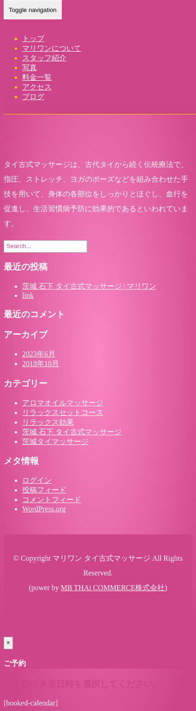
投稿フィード (44, 490)
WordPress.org (43, 509)
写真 (29, 67)
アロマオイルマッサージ (62, 403)
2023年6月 (38, 354)
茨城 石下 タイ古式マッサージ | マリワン (89, 286)
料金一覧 (37, 77)
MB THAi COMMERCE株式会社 (113, 588)
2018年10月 (40, 363)
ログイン (37, 480)
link (28, 295)
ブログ (33, 97)
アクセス (37, 87)
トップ (33, 38)
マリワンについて (51, 48)
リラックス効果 (48, 422)
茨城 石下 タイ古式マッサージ (72, 432)
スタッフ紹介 (44, 58)
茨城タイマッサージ (55, 441)
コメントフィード (51, 500)
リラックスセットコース (62, 412)
